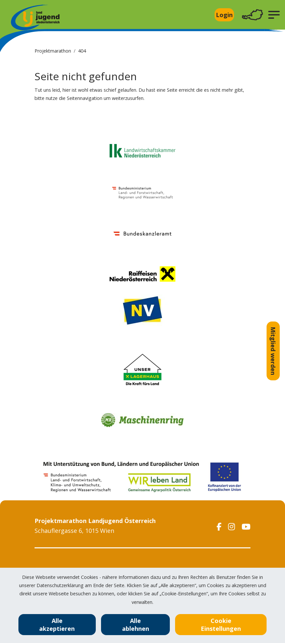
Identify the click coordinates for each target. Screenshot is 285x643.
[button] (274, 15)
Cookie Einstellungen (221, 624)
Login (224, 15)
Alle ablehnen (135, 624)
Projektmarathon (53, 51)
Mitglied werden (273, 351)
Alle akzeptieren (57, 624)
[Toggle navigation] (252, 15)
